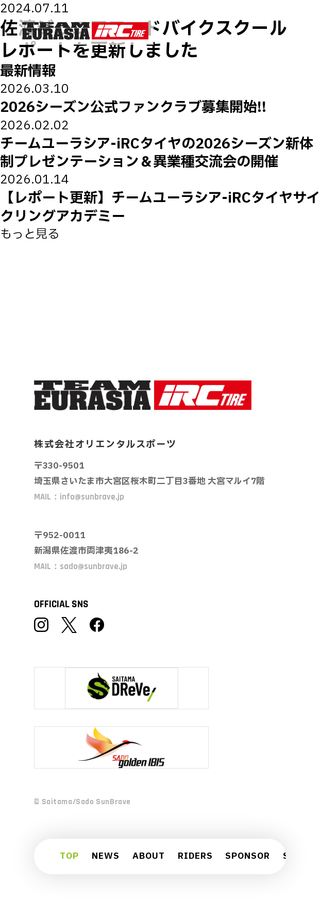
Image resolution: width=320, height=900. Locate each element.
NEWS (106, 856)
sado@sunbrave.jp (93, 566)
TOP (69, 856)
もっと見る (29, 234)
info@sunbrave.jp (92, 497)
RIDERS (195, 856)
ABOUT (148, 856)
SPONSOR (247, 856)
